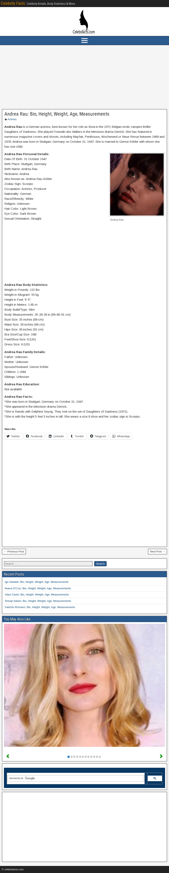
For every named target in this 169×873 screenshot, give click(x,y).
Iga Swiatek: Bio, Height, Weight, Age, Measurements (36, 581)
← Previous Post (14, 551)
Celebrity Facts (13, 3)
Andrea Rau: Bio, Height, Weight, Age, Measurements (56, 114)
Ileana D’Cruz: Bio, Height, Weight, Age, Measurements (38, 588)
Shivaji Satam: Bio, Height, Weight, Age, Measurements (38, 600)
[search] (75, 778)
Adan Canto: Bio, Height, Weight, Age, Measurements (37, 594)
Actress (12, 119)
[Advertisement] (84, 77)
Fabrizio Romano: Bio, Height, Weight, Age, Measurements (40, 607)
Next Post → (157, 551)
